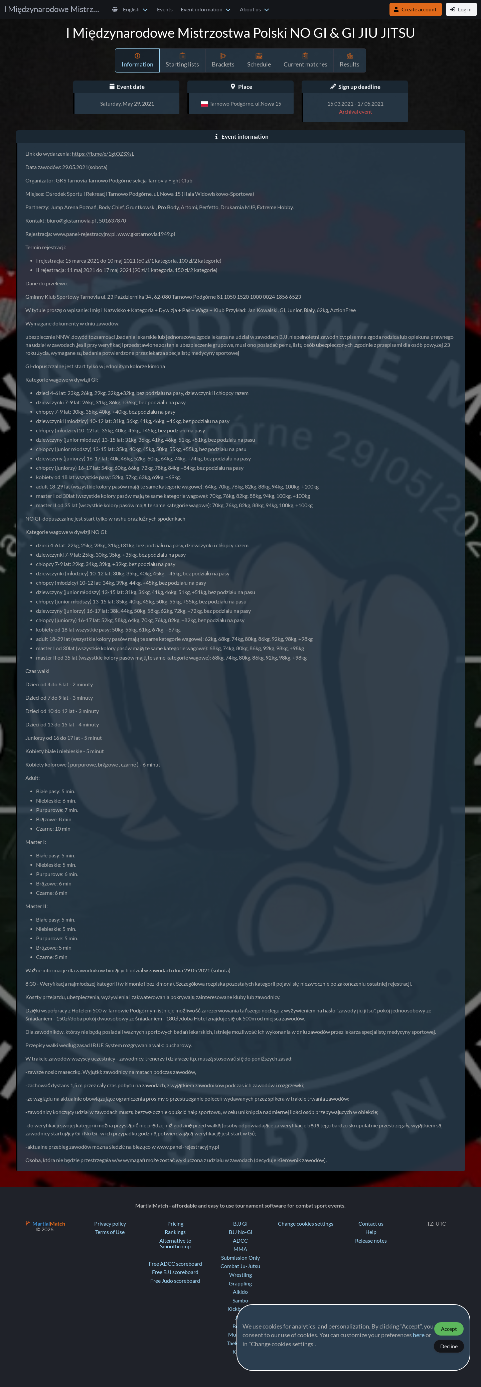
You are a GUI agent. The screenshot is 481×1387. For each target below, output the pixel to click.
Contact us (370, 1224)
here (419, 1335)
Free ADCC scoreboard (175, 1264)
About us (250, 9)
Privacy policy (110, 1224)
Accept (449, 1329)
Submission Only (240, 1258)
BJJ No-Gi (240, 1232)
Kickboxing (240, 1309)
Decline (449, 1346)
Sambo (240, 1300)
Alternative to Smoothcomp (175, 1244)
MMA (240, 1249)
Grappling (240, 1283)
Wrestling (240, 1275)
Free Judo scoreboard (175, 1281)
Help (370, 1232)
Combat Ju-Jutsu (240, 1266)
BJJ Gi (240, 1224)
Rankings (175, 1232)
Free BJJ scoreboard (175, 1272)
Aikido (240, 1292)
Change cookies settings (305, 1224)
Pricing (175, 1224)
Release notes (371, 1241)
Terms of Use (110, 1232)
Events (165, 9)
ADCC (240, 1241)
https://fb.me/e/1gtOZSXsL (103, 154)
